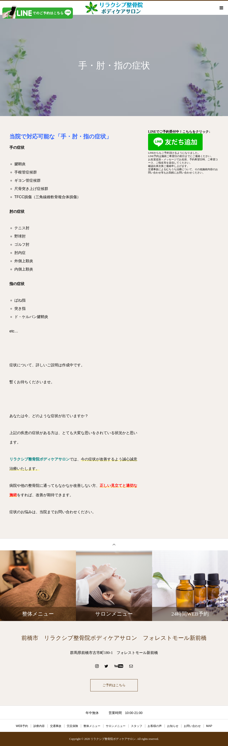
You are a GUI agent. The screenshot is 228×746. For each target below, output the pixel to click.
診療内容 (39, 726)
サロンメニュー (116, 726)
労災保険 (72, 726)
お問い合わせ (192, 726)
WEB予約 (22, 726)
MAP (209, 726)
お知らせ (172, 726)
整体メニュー (91, 726)
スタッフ (136, 726)
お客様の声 (155, 726)
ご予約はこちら (114, 685)
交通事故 (55, 726)
